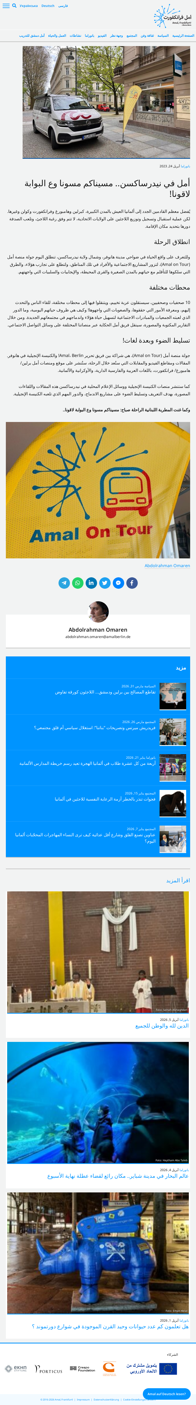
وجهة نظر (116, 35)
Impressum (83, 1399)
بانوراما (89, 35)
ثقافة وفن (147, 35)
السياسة (163, 35)
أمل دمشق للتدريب (31, 35)
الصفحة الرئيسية (183, 35)
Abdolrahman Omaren (167, 566)
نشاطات (75, 35)
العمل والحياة (57, 35)
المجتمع (132, 35)
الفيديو (102, 35)
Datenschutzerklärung (106, 1399)
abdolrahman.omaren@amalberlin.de (98, 636)
